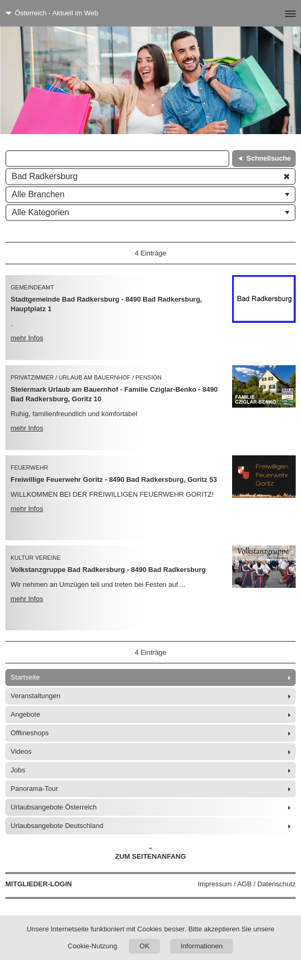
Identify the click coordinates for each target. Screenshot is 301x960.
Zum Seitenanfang (150, 853)
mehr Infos (27, 338)
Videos (21, 751)
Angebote (25, 714)
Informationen (202, 946)
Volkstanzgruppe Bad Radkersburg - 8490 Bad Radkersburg (108, 570)
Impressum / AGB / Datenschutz (247, 884)
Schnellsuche (268, 158)
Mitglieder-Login (38, 884)
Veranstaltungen (35, 696)
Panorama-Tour (34, 788)
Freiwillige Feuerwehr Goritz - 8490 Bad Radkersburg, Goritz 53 (114, 479)
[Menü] (273, 13)
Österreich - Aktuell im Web (56, 13)
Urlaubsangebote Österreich (54, 807)
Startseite (25, 677)
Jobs (18, 770)
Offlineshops (30, 733)
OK (144, 946)
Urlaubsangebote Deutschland (57, 826)
